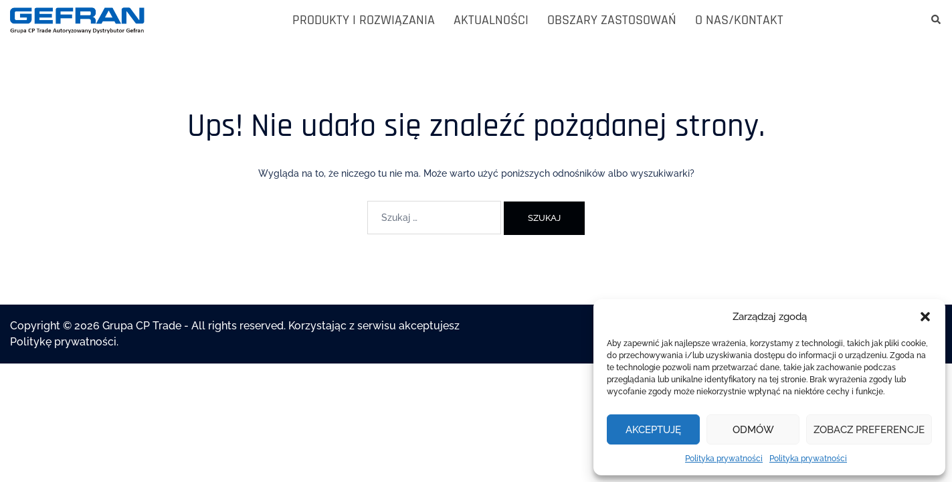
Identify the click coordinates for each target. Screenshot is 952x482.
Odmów (753, 430)
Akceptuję (653, 430)
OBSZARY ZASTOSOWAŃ (611, 20)
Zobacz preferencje (869, 430)
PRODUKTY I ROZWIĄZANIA (363, 20)
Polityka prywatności (724, 458)
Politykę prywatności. (64, 341)
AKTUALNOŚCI (491, 20)
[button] (925, 316)
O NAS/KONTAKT (739, 20)
